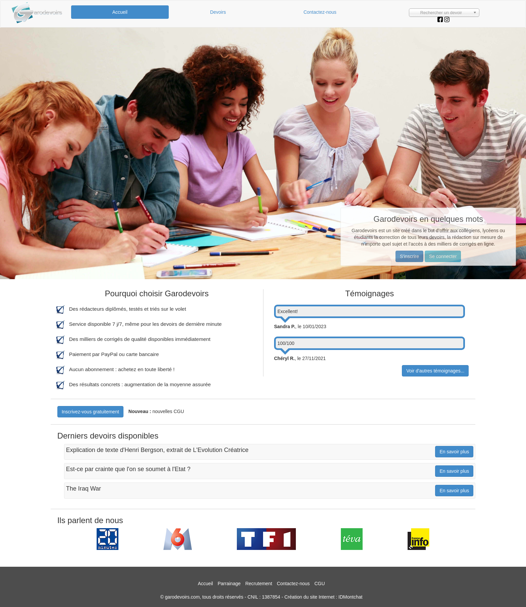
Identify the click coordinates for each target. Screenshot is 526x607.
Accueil (119, 12)
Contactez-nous (320, 12)
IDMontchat (350, 597)
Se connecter (443, 256)
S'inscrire (409, 256)
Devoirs (218, 12)
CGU (319, 583)
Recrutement (258, 583)
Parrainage (229, 583)
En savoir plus (454, 451)
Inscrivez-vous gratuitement (90, 411)
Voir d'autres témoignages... (435, 370)
